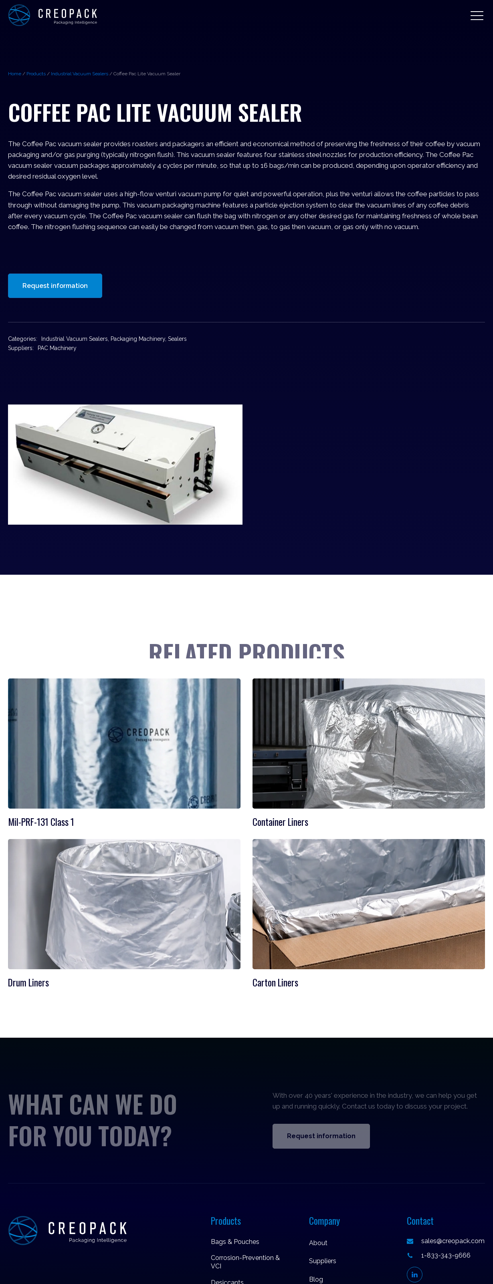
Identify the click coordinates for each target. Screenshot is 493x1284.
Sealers (177, 339)
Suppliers (322, 1261)
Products (36, 73)
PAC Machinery (57, 348)
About (318, 1243)
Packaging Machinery (138, 339)
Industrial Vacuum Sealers (79, 73)
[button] (477, 15)
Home (14, 73)
